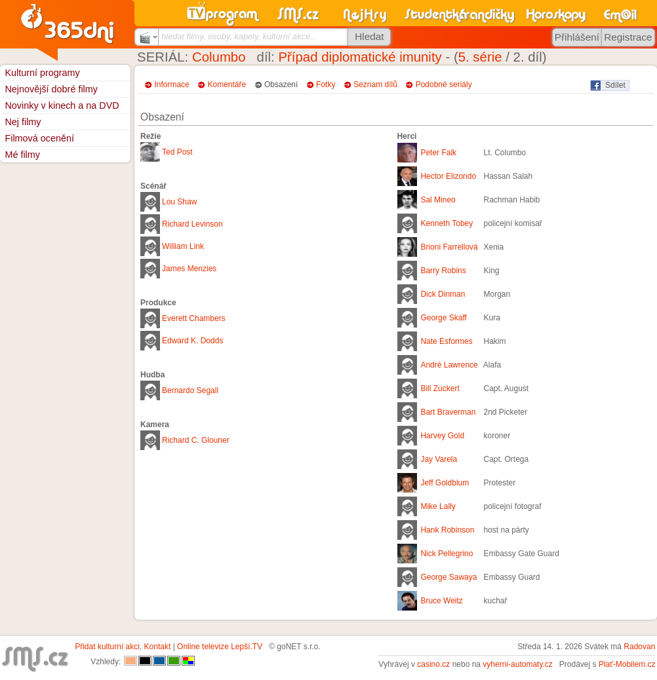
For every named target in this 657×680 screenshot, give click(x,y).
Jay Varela (438, 459)
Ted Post (177, 152)
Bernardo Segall (190, 390)
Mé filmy (22, 154)
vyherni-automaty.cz (517, 664)
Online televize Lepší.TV (219, 646)
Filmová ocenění (39, 138)
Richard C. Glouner (195, 440)
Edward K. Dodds (192, 340)
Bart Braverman (447, 412)
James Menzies (189, 268)
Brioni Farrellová (448, 247)
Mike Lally (437, 506)
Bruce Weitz (441, 600)
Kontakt (157, 646)
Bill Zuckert (439, 388)
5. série (480, 57)
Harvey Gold (442, 435)
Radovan (639, 646)
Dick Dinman (442, 294)
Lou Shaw (179, 201)
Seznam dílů (375, 84)
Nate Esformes (446, 341)
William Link (183, 246)
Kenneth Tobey (446, 223)
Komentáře (227, 84)
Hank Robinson (447, 530)
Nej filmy (23, 122)
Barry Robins (443, 270)
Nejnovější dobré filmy (51, 89)
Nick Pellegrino (446, 553)
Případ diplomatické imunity (359, 57)
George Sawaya (448, 577)
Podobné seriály (444, 84)
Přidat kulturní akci (107, 646)
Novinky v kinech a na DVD (62, 105)
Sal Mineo (437, 199)
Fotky (325, 84)
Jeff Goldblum (444, 482)
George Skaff (443, 317)
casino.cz (433, 664)
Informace (171, 84)
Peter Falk (438, 152)
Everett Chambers (194, 318)
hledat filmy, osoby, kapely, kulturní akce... (239, 36)
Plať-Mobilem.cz (627, 664)
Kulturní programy (42, 72)
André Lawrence (448, 364)
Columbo (219, 57)
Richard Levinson (192, 224)
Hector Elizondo (448, 176)
